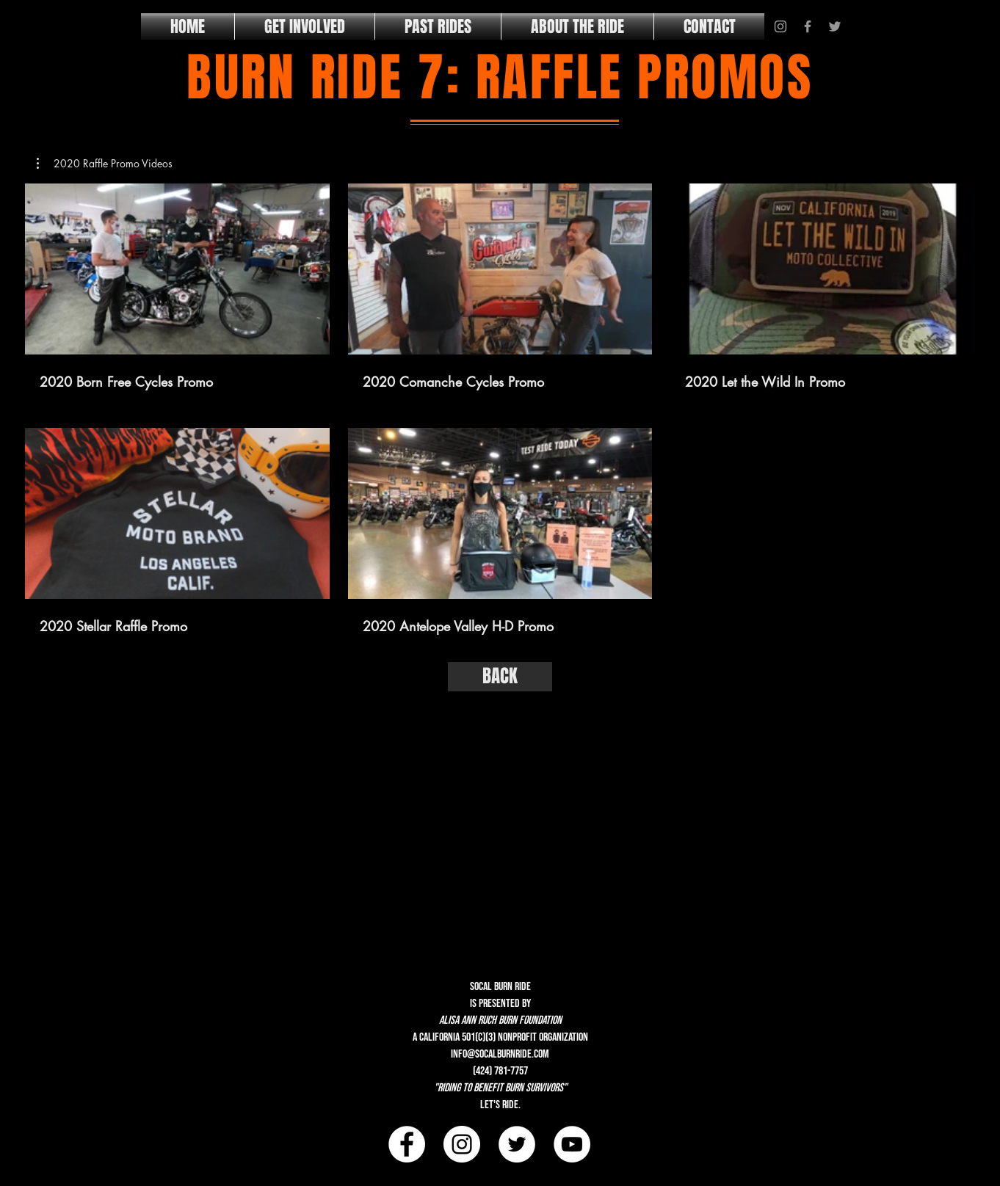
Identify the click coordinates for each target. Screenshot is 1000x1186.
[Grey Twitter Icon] (835, 26)
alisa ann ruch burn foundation (500, 1020)
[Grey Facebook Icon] (808, 26)
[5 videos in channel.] (500, 410)
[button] (105, 164)
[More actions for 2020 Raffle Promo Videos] (105, 164)
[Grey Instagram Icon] (780, 26)
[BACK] (500, 676)
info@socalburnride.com (500, 1054)
